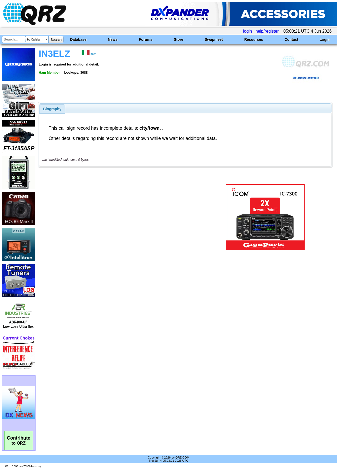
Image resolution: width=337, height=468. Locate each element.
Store (178, 39)
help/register (267, 31)
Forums (145, 39)
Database (78, 39)
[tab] (52, 108)
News (113, 39)
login (247, 31)
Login (325, 39)
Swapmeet (214, 39)
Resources (253, 39)
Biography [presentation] (52, 109)
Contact (291, 39)
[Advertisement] (122, 217)
